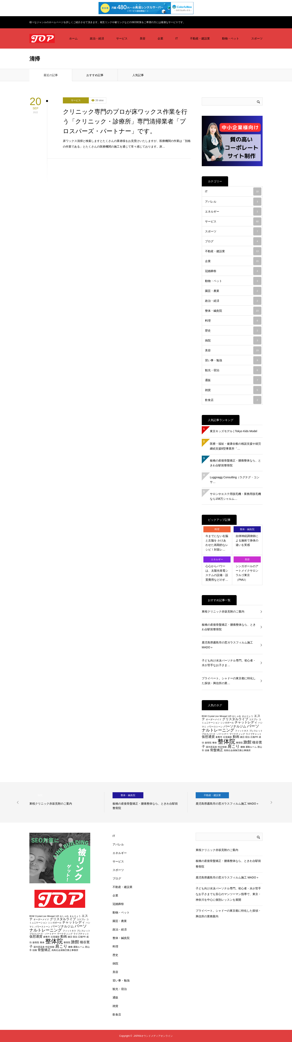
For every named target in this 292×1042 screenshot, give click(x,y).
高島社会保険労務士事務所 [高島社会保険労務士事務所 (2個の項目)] (237, 750)
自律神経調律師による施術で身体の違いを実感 (247, 540)
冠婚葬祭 (233, 271)
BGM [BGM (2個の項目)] (204, 716)
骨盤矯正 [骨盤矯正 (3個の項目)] (216, 750)
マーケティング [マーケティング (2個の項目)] (237, 734)
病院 (233, 340)
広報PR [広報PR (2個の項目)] (254, 737)
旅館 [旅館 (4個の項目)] (247, 742)
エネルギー (233, 211)
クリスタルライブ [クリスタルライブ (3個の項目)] (235, 719)
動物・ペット (230, 38)
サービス (122, 38)
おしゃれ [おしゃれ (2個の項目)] (236, 716)
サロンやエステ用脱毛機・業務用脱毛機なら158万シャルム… (235, 496)
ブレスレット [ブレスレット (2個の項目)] (256, 730)
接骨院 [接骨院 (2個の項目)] (208, 742)
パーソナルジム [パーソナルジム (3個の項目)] (234, 726)
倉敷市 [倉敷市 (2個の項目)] (219, 737)
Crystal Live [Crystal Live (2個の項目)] (213, 716)
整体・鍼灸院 (233, 311)
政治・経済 (97, 38)
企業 (160, 38)
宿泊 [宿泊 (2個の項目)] (247, 737)
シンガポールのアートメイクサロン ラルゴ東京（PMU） (247, 573)
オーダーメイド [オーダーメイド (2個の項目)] (213, 719)
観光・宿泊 (233, 370)
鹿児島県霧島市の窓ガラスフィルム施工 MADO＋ (227, 645)
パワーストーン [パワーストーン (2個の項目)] (215, 726)
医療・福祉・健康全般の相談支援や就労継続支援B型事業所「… (235, 446)
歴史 (233, 330)
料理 (233, 321)
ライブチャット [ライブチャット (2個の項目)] (253, 734)
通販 (233, 380)
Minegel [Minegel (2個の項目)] (223, 716)
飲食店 (233, 400)
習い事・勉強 (233, 360)
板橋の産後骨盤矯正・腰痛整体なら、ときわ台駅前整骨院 (235, 463)
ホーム (73, 38)
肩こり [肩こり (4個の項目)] (234, 746)
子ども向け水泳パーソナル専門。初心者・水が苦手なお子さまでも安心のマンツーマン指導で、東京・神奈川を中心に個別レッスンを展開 (228, 894)
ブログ (233, 241)
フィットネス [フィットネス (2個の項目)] (241, 730)
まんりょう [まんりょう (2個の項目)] (247, 716)
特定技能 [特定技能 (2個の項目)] (222, 747)
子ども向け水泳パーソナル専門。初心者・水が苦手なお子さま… (229, 663)
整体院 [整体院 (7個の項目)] (226, 741)
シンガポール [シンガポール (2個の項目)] (227, 722)
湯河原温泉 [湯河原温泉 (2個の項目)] (211, 747)
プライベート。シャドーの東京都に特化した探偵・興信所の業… (229, 681)
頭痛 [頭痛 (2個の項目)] (207, 750)
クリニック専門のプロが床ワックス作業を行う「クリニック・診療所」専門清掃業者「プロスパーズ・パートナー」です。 (125, 121)
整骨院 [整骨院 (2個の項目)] (239, 742)
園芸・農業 (233, 291)
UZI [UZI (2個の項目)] (229, 716)
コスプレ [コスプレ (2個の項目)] (253, 719)
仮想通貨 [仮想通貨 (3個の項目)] (208, 736)
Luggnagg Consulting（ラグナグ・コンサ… (234, 480)
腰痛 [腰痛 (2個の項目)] (242, 747)
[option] (66, 802)
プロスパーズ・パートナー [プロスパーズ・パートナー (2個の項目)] (215, 734)
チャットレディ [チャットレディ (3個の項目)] (246, 722)
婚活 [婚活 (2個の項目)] (242, 737)
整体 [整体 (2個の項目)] (214, 742)
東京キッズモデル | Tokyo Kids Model (233, 431)
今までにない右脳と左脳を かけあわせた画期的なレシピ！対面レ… (216, 542)
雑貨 (233, 390)
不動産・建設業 (200, 38)
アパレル (233, 202)
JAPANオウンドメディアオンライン (153, 1036)
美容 (142, 38)
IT (176, 38)
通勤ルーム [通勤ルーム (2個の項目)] (251, 747)
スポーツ (257, 38)
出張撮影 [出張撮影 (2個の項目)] (227, 737)
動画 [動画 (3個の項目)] (236, 736)
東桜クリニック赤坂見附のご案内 (223, 611)
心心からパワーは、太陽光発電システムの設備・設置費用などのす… (216, 573)
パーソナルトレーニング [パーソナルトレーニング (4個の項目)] (230, 728)
